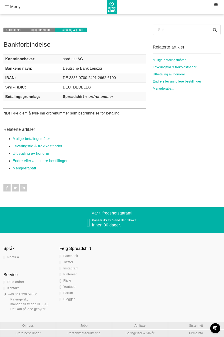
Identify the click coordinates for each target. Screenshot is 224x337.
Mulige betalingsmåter (31, 139)
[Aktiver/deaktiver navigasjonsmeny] (216, 4)
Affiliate (140, 325)
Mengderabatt (24, 168)
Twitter (15, 187)
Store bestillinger (28, 333)
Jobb (84, 325)
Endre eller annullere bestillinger (40, 161)
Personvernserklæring (83, 333)
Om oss (28, 325)
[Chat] (215, 328)
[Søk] (187, 30)
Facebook (7, 187)
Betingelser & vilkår (140, 333)
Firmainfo (196, 333)
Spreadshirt (13, 29)
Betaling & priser (72, 29)
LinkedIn (23, 187)
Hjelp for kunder (41, 29)
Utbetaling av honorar (31, 153)
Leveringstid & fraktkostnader (37, 146)
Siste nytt (196, 325)
